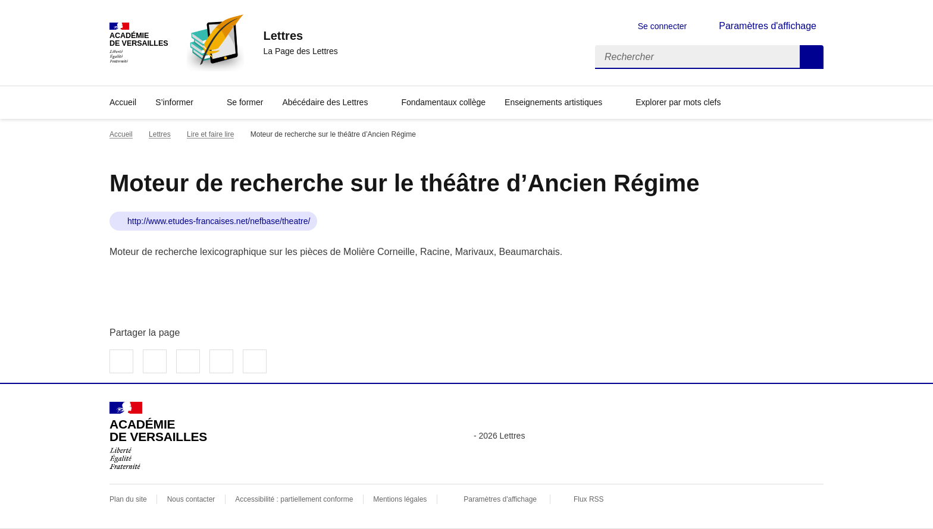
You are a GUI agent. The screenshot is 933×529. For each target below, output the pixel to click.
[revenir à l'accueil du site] (300, 35)
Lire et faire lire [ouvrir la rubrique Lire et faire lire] (210, 134)
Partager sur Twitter (155, 361)
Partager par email (221, 361)
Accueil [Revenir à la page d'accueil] (122, 102)
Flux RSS (589, 499)
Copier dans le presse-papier (255, 361)
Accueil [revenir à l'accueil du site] (121, 134)
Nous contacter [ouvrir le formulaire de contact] (191, 499)
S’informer (174, 102)
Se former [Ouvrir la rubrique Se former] (245, 102)
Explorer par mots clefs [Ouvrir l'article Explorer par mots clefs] (678, 102)
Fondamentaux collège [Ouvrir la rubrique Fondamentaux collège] (443, 102)
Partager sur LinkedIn (188, 361)
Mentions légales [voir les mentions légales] (400, 499)
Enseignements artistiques (553, 102)
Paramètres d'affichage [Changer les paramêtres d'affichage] (767, 26)
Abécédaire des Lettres (325, 102)
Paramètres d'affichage (500, 499)
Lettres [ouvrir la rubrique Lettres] (160, 134)
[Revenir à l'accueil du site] (158, 436)
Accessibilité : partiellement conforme (294, 499)
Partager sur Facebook (121, 361)
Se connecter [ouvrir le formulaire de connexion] (662, 26)
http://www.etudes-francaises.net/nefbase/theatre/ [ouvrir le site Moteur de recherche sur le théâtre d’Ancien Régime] (218, 221)
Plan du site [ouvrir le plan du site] (128, 499)
